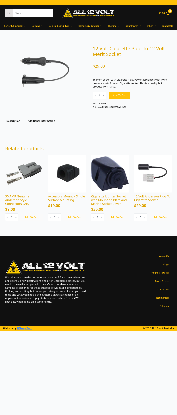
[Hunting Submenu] (119, 26)
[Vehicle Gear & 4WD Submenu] (72, 26)
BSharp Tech (24, 328)
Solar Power (131, 25)
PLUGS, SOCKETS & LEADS (114, 107)
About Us (164, 256)
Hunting (112, 25)
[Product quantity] (99, 95)
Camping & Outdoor (88, 25)
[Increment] (103, 95)
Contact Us (167, 25)
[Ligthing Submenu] (43, 26)
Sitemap (164, 306)
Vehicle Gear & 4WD (59, 25)
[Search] (9, 13)
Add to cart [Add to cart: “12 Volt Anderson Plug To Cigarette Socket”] (160, 217)
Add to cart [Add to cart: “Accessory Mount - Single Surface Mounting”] (74, 217)
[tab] (13, 121)
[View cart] (164, 13)
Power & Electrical (13, 25)
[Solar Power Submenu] (141, 26)
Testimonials (162, 297)
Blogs (166, 264)
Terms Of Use (162, 281)
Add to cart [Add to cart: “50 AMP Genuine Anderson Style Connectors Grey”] (32, 217)
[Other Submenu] (156, 26)
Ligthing (35, 25)
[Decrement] (95, 95)
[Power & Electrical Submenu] (25, 26)
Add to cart (120, 95)
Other (150, 25)
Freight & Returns (160, 272)
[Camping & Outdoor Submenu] (102, 26)
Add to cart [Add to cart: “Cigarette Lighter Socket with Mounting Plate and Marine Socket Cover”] (117, 217)
